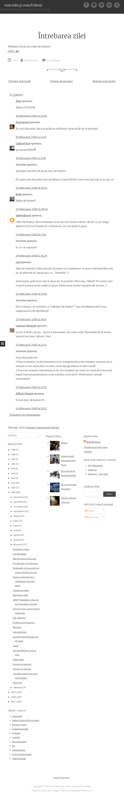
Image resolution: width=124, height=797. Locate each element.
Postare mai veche (104, 81)
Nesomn (17, 627)
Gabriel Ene (23, 143)
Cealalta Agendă (20, 729)
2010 (13, 492)
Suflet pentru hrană (21, 754)
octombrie (18, 506)
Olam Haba (18, 659)
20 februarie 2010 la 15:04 (31, 294)
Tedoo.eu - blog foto (98, 474)
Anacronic (17, 716)
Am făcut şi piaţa (21, 549)
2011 (13, 487)
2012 (13, 483)
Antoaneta (22, 122)
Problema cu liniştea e (24, 622)
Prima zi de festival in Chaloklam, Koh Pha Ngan (24, 581)
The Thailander (95, 465)
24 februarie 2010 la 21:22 (31, 408)
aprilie (16, 535)
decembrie (18, 497)
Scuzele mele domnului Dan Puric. (68, 460)
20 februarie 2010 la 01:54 (31, 188)
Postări (90, 510)
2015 (13, 468)
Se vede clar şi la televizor (25, 563)
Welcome (17, 682)
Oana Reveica (18, 750)
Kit (13, 746)
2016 (13, 464)
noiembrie (18, 502)
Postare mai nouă (19, 81)
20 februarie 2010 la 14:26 (31, 255)
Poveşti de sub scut (22, 664)
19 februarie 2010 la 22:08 (31, 116)
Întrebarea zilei (62, 36)
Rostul (64, 443)
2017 (13, 459)
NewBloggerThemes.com (81, 790)
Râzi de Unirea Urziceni (24, 558)
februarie (18, 544)
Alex (18, 101)
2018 (13, 454)
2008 (13, 697)
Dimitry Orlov (19, 724)
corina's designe (26, 325)
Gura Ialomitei (19, 741)
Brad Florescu (31, 60)
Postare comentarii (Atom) (42, 427)
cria (18, 262)
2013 (13, 478)
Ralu (19, 194)
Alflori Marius (25, 393)
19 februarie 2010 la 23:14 (31, 158)
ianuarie (17, 687)
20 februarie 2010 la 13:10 (31, 234)
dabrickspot (23, 215)
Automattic (46, 790)
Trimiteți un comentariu (24, 414)
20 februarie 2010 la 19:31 (31, 319)
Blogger (87, 786)
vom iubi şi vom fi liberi (23, 5)
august (16, 516)
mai (15, 530)
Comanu (16, 733)
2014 (13, 473)
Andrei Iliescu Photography (25, 720)
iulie (15, 521)
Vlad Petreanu (19, 758)
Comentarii (92, 517)
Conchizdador (19, 554)
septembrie (19, 511)
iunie (15, 525)
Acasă (15, 646)
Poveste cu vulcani (22, 669)
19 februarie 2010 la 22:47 (31, 137)
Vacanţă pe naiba (21, 590)
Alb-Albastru (19, 618)
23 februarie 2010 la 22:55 (31, 345)
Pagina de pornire (61, 81)
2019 (13, 449)
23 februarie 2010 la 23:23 (31, 387)
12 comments (53, 60)
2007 (13, 701)
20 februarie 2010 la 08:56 (32, 209)
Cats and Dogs (20, 632)
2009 (13, 692)
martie (16, 539)
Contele (16, 737)
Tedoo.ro (92, 470)
